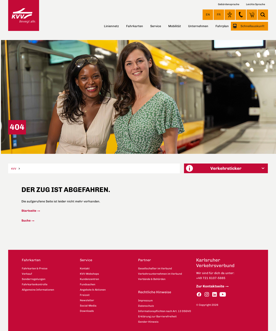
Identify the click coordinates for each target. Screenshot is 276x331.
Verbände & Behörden (151, 279)
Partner (144, 260)
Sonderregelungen (33, 279)
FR (219, 14)
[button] (226, 168)
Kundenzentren (89, 279)
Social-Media (88, 305)
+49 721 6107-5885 (210, 278)
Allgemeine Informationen (38, 289)
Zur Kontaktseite (210, 286)
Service (155, 26)
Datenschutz (146, 305)
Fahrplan (222, 26)
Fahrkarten (134, 26)
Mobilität (174, 26)
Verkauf (27, 273)
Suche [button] (263, 14)
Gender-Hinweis (148, 321)
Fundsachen (87, 284)
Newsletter (87, 300)
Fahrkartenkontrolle (34, 284)
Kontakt (241, 14)
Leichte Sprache (255, 4)
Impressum (145, 300)
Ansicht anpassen (230, 14)
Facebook (199, 294)
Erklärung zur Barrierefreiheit (157, 316)
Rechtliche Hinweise (154, 292)
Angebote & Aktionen (93, 289)
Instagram (207, 294)
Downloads (87, 311)
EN (208, 14)
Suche (26, 220)
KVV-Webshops (252, 14)
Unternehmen (198, 26)
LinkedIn (214, 294)
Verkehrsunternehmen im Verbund (160, 273)
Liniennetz (111, 26)
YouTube (222, 294)
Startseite (28, 210)
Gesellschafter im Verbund (155, 268)
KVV (13, 168)
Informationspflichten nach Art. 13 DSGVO (164, 311)
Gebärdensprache (228, 4)
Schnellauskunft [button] (252, 26)
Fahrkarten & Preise (34, 268)
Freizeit (85, 295)
